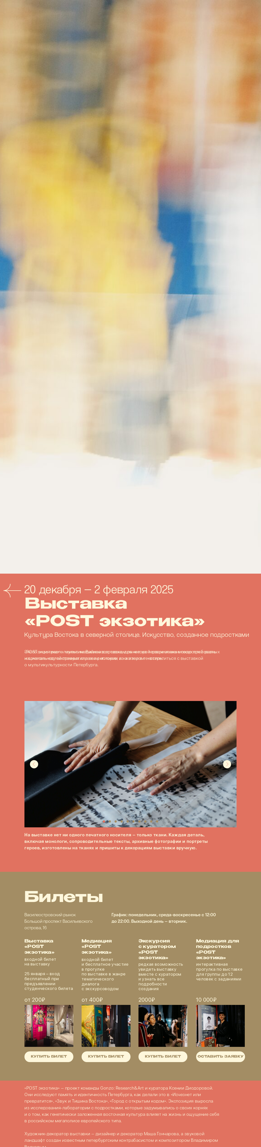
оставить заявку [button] (221, 1057)
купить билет (163, 1057)
